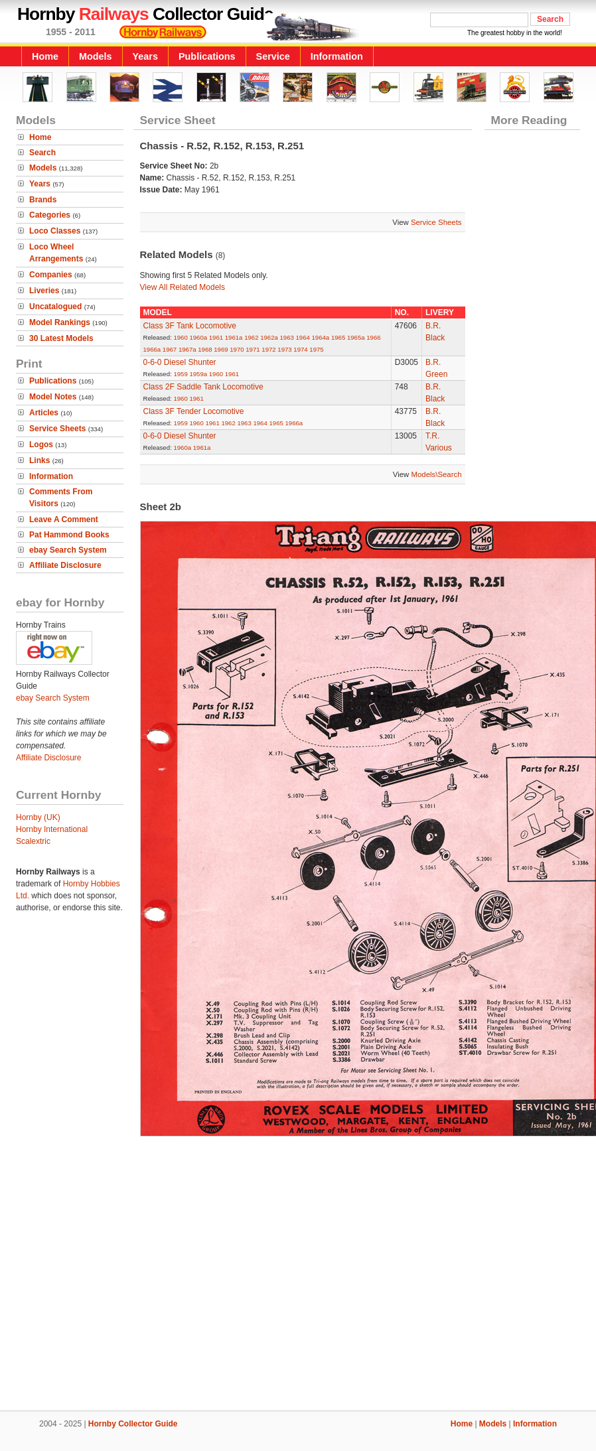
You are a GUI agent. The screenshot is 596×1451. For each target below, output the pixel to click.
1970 (237, 349)
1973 (284, 349)
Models (95, 56)
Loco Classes (54, 231)
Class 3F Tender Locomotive (193, 411)
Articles (43, 412)
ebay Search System (68, 550)
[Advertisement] (298, 1270)
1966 (373, 337)
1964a (321, 337)
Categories (49, 215)
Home (45, 56)
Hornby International (52, 829)
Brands (42, 199)
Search (42, 152)
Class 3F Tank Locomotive (190, 325)
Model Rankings (59, 322)
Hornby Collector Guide (133, 1423)
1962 (251, 337)
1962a (269, 337)
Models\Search (436, 474)
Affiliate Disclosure (65, 565)
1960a (198, 337)
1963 (287, 337)
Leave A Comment (63, 519)
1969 (221, 349)
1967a (187, 349)
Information (337, 56)
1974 (300, 349)
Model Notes (52, 396)
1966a (152, 349)
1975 (316, 349)
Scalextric (33, 841)
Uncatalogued (55, 306)
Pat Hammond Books (69, 534)
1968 (205, 349)
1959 (180, 374)
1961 (216, 337)
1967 (170, 349)
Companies (50, 274)
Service (273, 56)
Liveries (44, 290)
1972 (268, 349)
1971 (253, 349)
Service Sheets (57, 428)
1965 (338, 337)
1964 (303, 337)
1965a (356, 337)
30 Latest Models (61, 338)
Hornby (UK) (38, 817)
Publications (207, 56)
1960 (180, 337)
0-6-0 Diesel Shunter (179, 362)
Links (39, 460)
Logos (41, 444)
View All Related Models (183, 287)
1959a (198, 374)
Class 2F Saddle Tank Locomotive (203, 386)
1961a (234, 337)
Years (145, 56)
